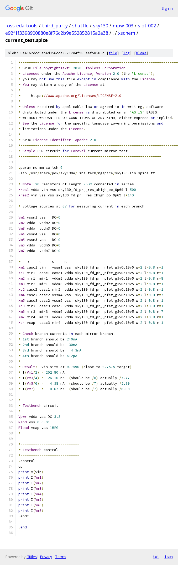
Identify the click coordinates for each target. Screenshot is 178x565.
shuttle (80, 25)
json (168, 556)
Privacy (46, 556)
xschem (126, 33)
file (113, 53)
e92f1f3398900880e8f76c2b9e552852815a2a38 (56, 33)
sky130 (100, 25)
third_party (55, 25)
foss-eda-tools (21, 25)
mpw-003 (123, 25)
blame (141, 53)
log (126, 53)
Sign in (167, 8)
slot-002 (147, 25)
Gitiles (32, 556)
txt (156, 556)
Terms (60, 556)
